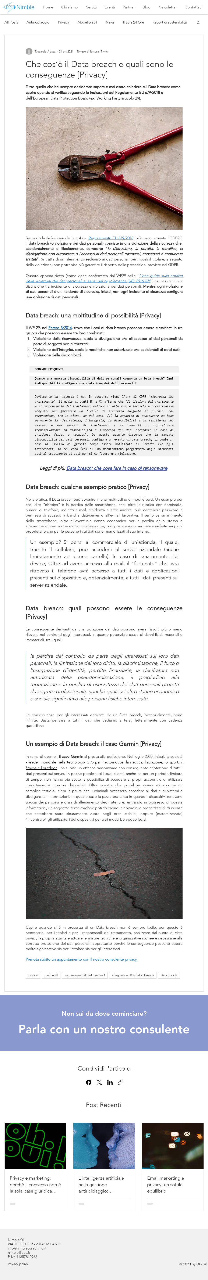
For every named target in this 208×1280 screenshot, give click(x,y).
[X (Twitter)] (99, 1082)
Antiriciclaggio (38, 22)
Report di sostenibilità (169, 22)
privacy (33, 975)
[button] (91, 7)
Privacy (63, 22)
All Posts (11, 22)
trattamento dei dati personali (85, 975)
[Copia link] (120, 1082)
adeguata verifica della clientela (133, 975)
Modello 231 (87, 22)
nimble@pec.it (19, 1252)
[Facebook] (88, 1082)
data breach (169, 975)
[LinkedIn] (110, 1082)
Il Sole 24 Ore (133, 22)
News (110, 22)
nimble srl (51, 975)
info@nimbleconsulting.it (27, 1248)
